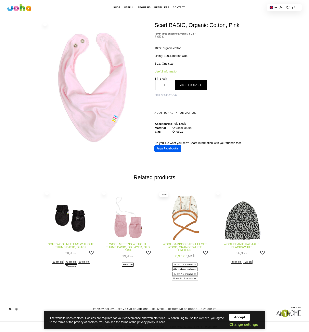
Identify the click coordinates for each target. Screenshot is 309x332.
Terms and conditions (133, 309)
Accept (239, 317)
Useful (129, 7)
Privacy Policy (103, 309)
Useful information (166, 71)
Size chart (208, 309)
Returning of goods (182, 309)
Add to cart (191, 85)
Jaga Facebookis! (168, 148)
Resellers (161, 7)
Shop (116, 7)
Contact (179, 7)
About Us (144, 7)
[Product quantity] (164, 85)
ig (16, 309)
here (162, 322)
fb (10, 309)
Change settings (243, 324)
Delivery (158, 309)
